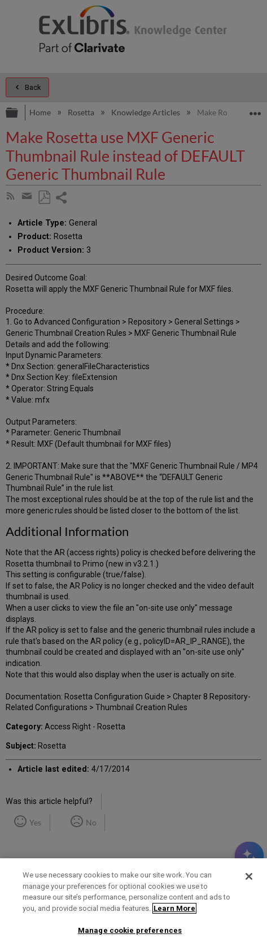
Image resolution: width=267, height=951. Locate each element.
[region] (133, 904)
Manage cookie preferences (130, 930)
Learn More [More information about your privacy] (174, 908)
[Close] (249, 876)
